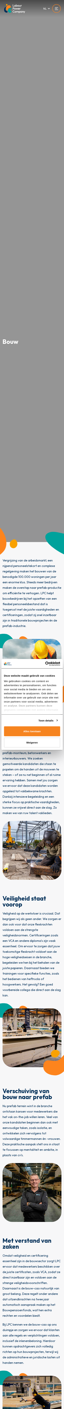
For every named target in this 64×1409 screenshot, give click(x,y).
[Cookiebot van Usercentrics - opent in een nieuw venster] (45, 663)
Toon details (45, 720)
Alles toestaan (32, 731)
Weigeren (32, 742)
